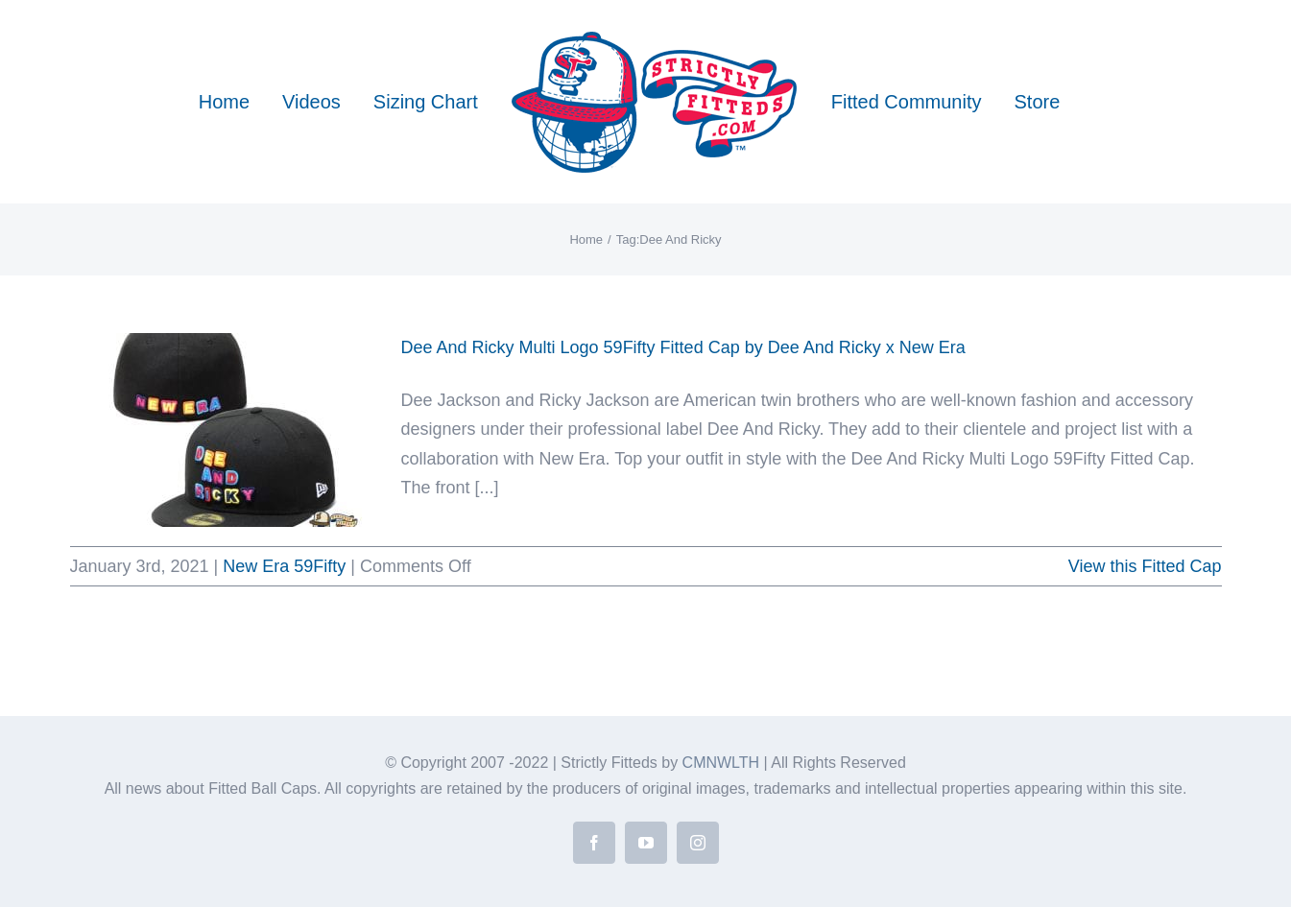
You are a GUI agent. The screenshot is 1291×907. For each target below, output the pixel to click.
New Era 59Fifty (284, 566)
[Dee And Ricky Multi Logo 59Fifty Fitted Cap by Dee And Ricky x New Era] (223, 430)
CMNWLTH (721, 762)
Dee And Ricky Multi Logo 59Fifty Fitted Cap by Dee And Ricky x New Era (683, 347)
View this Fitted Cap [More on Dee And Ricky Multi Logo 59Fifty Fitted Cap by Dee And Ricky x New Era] (1145, 566)
